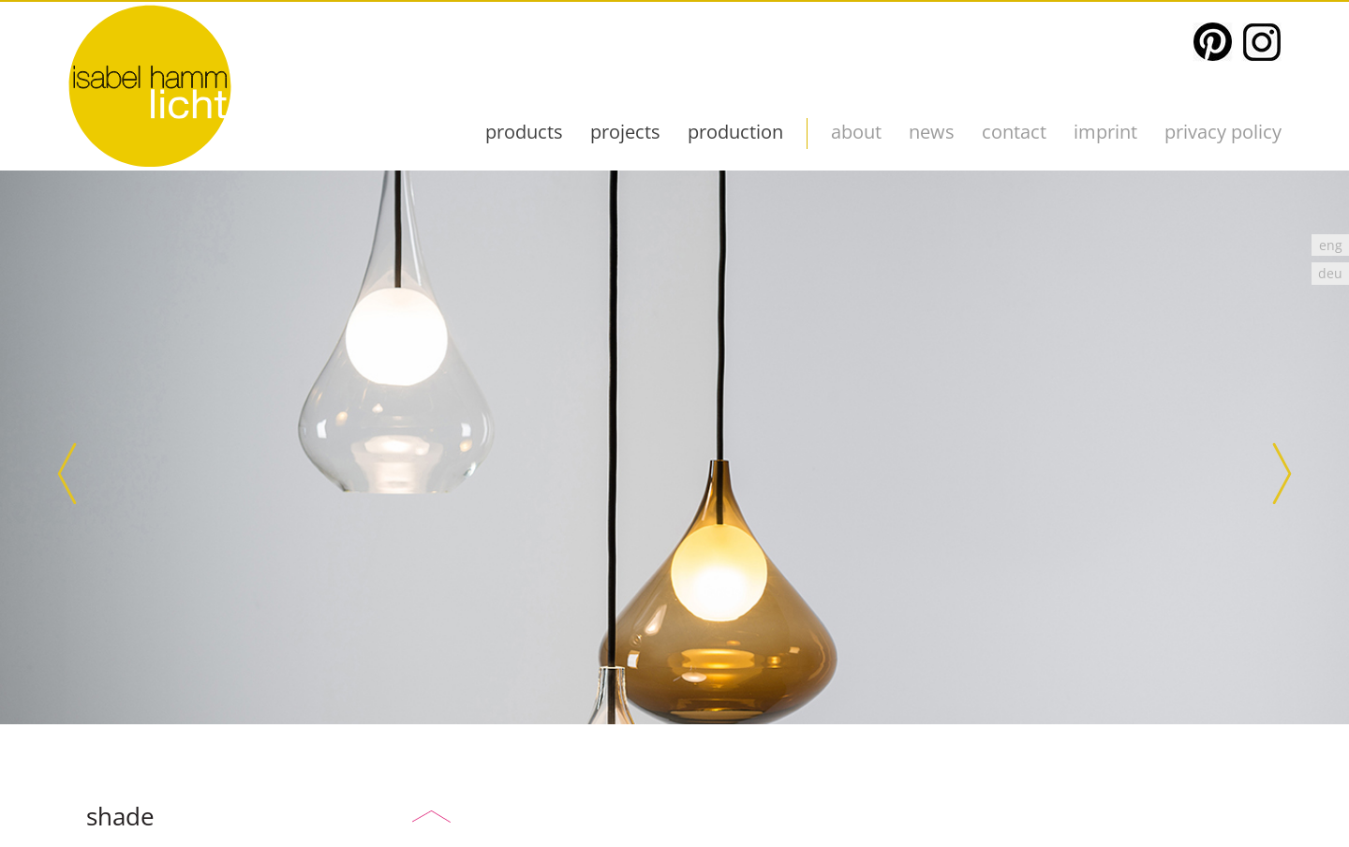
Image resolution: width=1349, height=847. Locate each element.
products (524, 131)
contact (1014, 131)
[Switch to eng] (1330, 245)
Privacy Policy (1223, 131)
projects (625, 131)
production (735, 131)
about (856, 131)
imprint (1105, 131)
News (932, 131)
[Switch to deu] (1330, 273)
